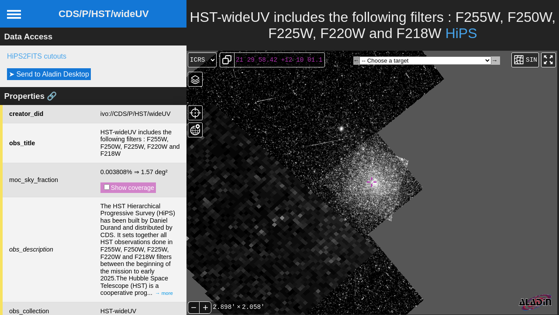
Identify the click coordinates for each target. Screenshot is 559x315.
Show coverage (129, 187)
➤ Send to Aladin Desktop (49, 74)
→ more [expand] (164, 293)
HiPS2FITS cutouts (36, 56)
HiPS (461, 33)
